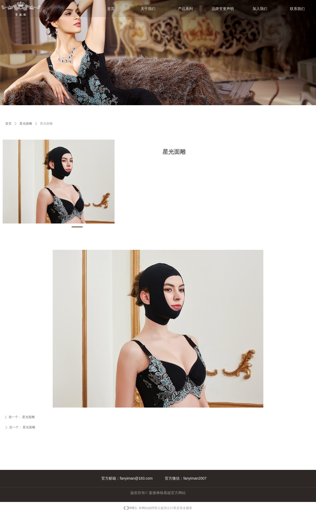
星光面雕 (25, 123)
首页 (8, 123)
